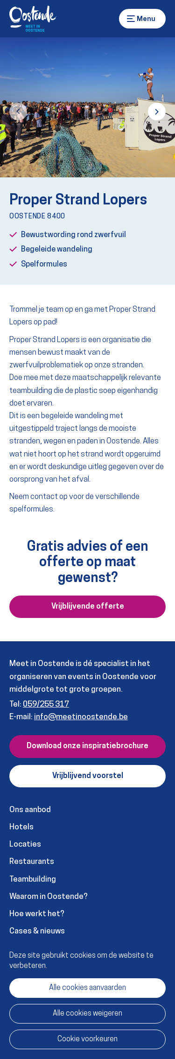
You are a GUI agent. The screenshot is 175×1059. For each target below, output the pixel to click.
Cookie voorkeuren (87, 1039)
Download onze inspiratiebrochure (87, 746)
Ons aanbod (30, 810)
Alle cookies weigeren (87, 1013)
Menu (131, 18)
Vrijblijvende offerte (87, 606)
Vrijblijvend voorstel (87, 776)
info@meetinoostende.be (81, 717)
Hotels (21, 827)
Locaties (25, 845)
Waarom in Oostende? (48, 897)
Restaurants (31, 862)
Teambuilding (32, 880)
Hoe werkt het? (36, 914)
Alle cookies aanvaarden (87, 988)
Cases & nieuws (37, 931)
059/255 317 (46, 704)
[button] (18, 111)
